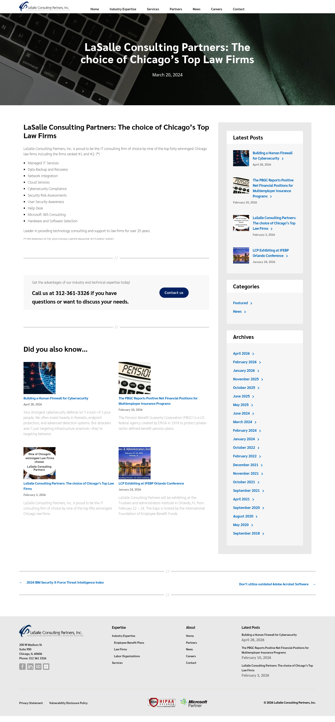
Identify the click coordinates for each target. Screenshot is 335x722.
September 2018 (246, 540)
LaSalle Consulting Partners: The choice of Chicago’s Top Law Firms (275, 230)
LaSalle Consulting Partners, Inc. (295, 708)
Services (193, 16)
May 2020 (241, 532)
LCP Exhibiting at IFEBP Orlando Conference (153, 490)
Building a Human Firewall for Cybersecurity (57, 405)
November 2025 (246, 386)
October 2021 (244, 489)
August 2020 (243, 523)
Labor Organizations (127, 662)
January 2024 (244, 446)
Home (134, 16)
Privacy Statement (31, 709)
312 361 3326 (37, 664)
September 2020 (246, 515)
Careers (256, 16)
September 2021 (246, 497)
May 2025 (241, 412)
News (236, 16)
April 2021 (241, 506)
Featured (240, 310)
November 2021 (246, 480)
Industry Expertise (162, 16)
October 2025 (244, 395)
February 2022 (245, 463)
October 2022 (244, 454)
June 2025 (241, 403)
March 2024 (242, 429)
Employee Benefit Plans (129, 648)
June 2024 (241, 420)
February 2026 (245, 369)
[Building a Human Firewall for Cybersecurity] (40, 385)
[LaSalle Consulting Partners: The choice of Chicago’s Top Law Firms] (40, 471)
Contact (278, 16)
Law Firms (120, 655)
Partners (215, 16)
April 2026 (241, 360)
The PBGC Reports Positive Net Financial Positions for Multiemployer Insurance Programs (273, 195)
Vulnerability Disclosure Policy (68, 709)
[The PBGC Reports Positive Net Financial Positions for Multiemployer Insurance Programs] (135, 385)
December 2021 (246, 472)
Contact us (174, 300)
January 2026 (244, 377)
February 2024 (245, 437)
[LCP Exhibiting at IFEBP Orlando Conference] (135, 471)
